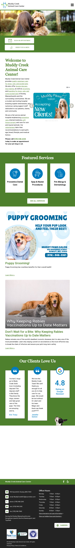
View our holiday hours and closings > (50, 516)
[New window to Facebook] (63, 482)
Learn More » (10, 275)
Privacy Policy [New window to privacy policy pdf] (10, 545)
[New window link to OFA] (33, 534)
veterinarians (10, 127)
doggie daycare (21, 86)
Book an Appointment (19, 40)
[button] (67, 87)
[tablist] (51, 120)
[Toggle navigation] (72, 5)
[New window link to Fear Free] (12, 534)
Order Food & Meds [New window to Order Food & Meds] (19, 47)
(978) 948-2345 (20, 139)
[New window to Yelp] (68, 482)
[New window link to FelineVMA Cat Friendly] (22, 534)
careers (62, 525)
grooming (26, 89)
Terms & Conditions (20, 545)
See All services (37, 201)
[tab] (46, 120)
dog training (9, 89)
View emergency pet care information (50, 513)
